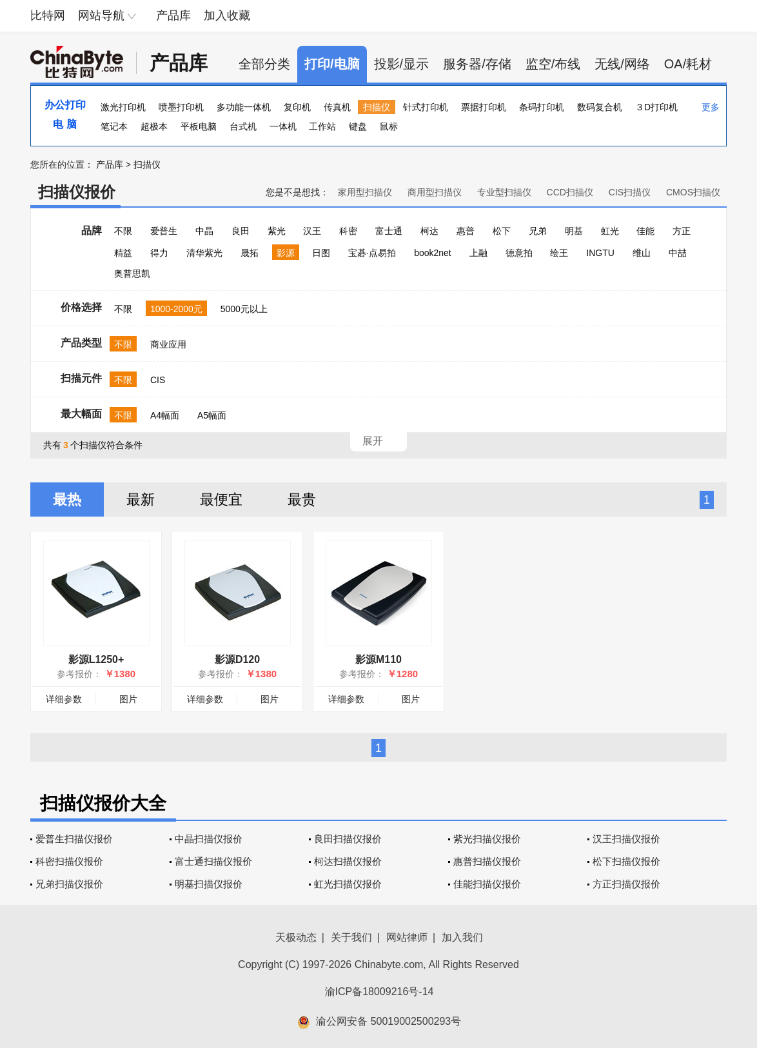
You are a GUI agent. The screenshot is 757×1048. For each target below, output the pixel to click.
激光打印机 (123, 107)
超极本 (154, 126)
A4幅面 (164, 415)
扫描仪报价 (76, 192)
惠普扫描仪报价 (487, 861)
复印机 (297, 107)
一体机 (283, 126)
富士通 (388, 231)
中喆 (678, 253)
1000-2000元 (176, 309)
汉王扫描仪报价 (626, 838)
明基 (574, 231)
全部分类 (264, 64)
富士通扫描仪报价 (213, 861)
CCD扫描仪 (570, 192)
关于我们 (351, 937)
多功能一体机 (244, 107)
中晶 (204, 231)
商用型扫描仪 (435, 192)
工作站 (322, 126)
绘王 (559, 253)
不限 (123, 231)
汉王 (312, 231)
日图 (321, 253)
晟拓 (250, 253)
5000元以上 (244, 309)
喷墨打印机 (181, 107)
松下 (502, 231)
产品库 (173, 15)
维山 (642, 253)
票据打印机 (483, 107)
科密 (348, 231)
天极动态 (296, 937)
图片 (128, 699)
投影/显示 (401, 64)
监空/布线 (553, 64)
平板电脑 (199, 126)
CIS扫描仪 (630, 192)
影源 (286, 253)
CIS (157, 380)
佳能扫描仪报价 (487, 883)
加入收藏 (227, 15)
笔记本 (114, 126)
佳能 (645, 231)
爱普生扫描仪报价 (74, 838)
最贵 (302, 499)
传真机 (337, 107)
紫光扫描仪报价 (487, 838)
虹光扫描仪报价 (348, 883)
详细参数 (64, 699)
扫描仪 (376, 107)
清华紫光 (204, 253)
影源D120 (237, 659)
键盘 (358, 126)
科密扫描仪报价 (69, 861)
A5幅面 (211, 415)
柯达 (429, 231)
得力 (159, 253)
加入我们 (462, 937)
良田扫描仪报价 (348, 838)
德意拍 (519, 253)
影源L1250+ (96, 659)
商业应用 (168, 344)
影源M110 (378, 659)
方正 (682, 231)
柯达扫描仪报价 (348, 861)
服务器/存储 (477, 64)
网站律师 (407, 937)
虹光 (610, 231)
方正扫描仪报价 (626, 883)
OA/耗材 (688, 64)
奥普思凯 (132, 273)
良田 (240, 231)
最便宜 (221, 499)
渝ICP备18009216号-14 (379, 991)
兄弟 (538, 231)
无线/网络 (622, 64)
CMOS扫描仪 (693, 192)
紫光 (277, 231)
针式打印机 (425, 107)
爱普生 (163, 231)
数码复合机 (599, 107)
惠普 (466, 231)
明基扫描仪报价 (208, 883)
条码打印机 (541, 107)
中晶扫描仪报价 (208, 838)
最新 (140, 499)
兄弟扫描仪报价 (69, 883)
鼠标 (389, 126)
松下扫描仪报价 (626, 861)
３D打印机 (656, 107)
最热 (67, 499)
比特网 (47, 15)
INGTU (600, 253)
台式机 (243, 126)
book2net (432, 253)
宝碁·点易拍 (372, 253)
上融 (478, 253)
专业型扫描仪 (504, 192)
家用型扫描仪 (365, 192)
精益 (123, 253)
